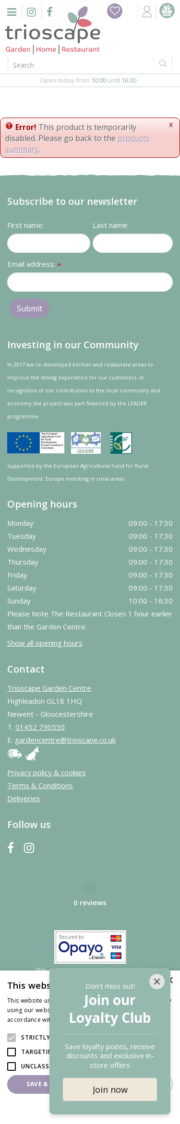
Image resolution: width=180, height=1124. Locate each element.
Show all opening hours (45, 643)
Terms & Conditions (40, 785)
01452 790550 (40, 727)
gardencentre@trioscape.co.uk (65, 740)
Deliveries (23, 798)
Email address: (34, 264)
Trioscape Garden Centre (49, 688)
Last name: (111, 225)
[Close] (157, 981)
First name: (25, 225)
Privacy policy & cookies (46, 772)
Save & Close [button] (48, 1084)
